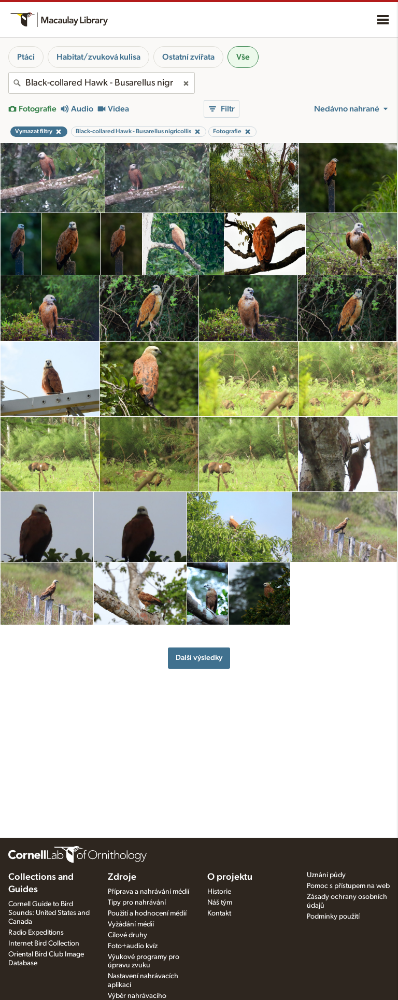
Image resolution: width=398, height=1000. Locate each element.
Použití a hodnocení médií (147, 913)
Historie (219, 891)
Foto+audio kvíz (133, 946)
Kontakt (219, 913)
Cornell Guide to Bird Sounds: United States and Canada (49, 912)
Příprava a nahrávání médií (148, 891)
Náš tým (219, 902)
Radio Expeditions (36, 932)
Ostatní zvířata (188, 57)
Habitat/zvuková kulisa (98, 57)
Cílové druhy (127, 935)
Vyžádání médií (131, 924)
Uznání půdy (326, 875)
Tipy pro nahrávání (137, 902)
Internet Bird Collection (43, 943)
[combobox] (101, 83)
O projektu (229, 877)
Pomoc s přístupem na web (348, 886)
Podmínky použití (333, 916)
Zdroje (122, 877)
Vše (243, 57)
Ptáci (26, 57)
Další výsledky (199, 657)
